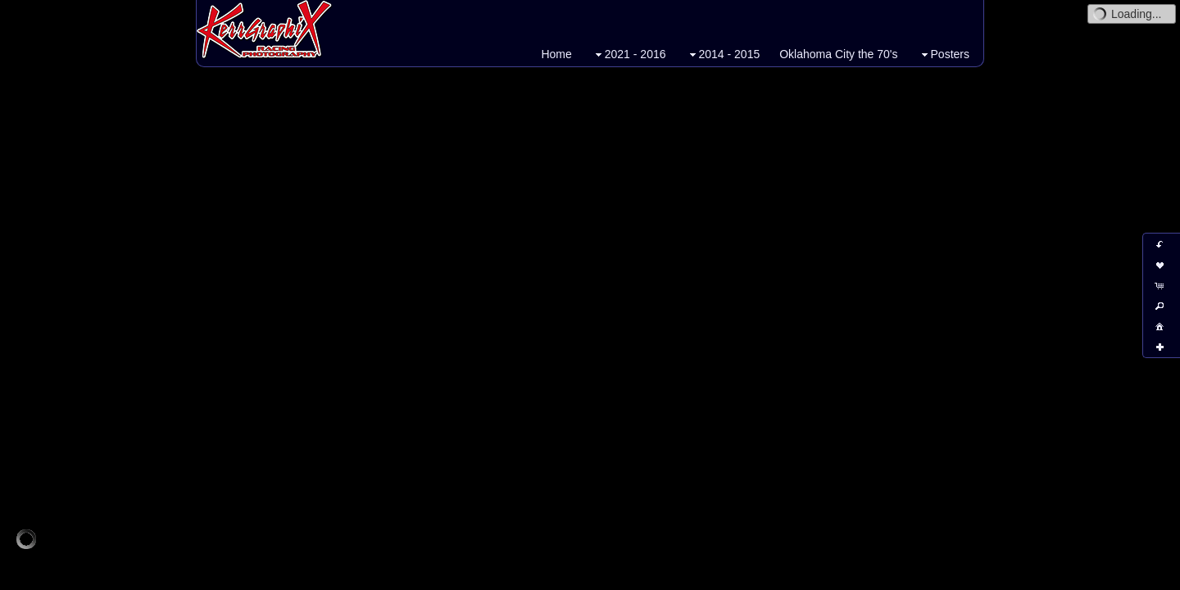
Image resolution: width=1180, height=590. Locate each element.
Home (556, 54)
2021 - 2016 (629, 54)
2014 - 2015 (723, 54)
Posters (943, 54)
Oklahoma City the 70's (838, 54)
